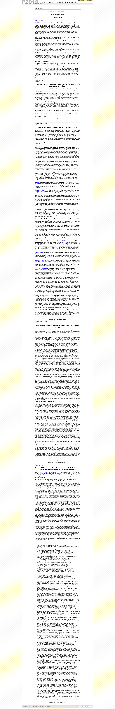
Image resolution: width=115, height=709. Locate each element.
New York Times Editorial (41, 203)
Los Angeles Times (39, 190)
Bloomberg (37, 209)
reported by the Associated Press (48, 472)
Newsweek (37, 277)
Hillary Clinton (25, 5)
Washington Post (39, 147)
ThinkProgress (38, 303)
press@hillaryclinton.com (59, 703)
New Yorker (38, 285)
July (69, 28)
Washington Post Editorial (41, 195)
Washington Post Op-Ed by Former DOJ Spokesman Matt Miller (51, 240)
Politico (37, 182)
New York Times (39, 172)
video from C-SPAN (39, 20)
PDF (42, 8)
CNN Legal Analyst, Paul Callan (43, 233)
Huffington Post (39, 225)
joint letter (77, 474)
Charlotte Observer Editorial (42, 295)
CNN (36, 161)
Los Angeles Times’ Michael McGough (44, 260)
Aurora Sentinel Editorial (41, 268)
